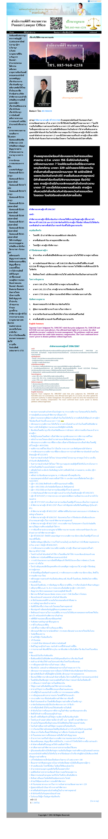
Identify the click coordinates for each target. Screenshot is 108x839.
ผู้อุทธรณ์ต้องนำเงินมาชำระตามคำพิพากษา (49, 787)
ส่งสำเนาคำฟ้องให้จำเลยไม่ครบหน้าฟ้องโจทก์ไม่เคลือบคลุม (55, 662)
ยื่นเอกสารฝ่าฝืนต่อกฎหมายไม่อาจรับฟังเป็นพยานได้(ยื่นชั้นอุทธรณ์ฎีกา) (60, 763)
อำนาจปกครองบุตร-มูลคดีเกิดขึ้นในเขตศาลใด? (50, 769)
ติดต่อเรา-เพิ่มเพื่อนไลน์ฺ (63, 32)
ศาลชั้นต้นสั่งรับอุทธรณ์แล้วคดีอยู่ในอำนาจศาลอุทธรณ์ (53, 790)
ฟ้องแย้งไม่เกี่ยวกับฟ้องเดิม (42, 655)
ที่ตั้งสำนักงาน (29, 32)
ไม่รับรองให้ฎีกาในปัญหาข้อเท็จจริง (45, 797)
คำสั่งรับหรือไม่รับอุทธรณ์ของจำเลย (45, 793)
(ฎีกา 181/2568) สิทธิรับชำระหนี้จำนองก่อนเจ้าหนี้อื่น (52, 484)
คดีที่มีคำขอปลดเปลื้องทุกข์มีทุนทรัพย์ (46, 619)
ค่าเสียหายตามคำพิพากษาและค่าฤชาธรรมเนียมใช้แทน (54, 747)
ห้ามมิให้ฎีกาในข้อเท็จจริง (41, 637)
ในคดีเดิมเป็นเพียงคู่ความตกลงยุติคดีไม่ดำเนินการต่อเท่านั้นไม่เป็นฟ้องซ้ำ (61, 680)
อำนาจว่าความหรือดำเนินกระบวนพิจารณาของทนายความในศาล (58, 738)
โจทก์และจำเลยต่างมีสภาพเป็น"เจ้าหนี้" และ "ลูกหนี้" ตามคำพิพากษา (59, 720)
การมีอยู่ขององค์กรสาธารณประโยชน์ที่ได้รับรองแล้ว (52, 695)
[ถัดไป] (36, 803)
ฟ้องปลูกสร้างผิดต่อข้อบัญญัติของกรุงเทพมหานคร (51, 609)
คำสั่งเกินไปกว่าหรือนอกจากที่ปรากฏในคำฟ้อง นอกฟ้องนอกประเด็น (59, 711)
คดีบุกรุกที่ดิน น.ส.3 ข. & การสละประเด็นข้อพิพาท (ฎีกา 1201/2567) (58, 588)
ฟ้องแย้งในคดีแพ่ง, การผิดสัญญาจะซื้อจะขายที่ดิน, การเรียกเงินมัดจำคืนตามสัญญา (65, 585)
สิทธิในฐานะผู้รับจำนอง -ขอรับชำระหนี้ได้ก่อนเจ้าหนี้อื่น (53, 646)
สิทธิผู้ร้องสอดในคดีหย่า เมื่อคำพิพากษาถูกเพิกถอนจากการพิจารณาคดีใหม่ (61, 436)
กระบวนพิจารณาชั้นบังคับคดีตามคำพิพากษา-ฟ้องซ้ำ (52, 698)
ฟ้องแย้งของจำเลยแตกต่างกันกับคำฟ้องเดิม (49, 597)
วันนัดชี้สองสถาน (38, 634)
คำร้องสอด (35, 640)
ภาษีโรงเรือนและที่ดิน (40, 625)
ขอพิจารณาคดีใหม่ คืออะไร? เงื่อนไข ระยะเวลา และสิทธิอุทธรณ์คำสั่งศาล (61, 449)
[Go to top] (94, 801)
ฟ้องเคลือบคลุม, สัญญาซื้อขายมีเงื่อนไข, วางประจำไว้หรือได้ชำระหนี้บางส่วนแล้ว (64, 741)
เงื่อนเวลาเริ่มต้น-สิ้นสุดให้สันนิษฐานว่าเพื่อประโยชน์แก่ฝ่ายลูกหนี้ (57, 732)
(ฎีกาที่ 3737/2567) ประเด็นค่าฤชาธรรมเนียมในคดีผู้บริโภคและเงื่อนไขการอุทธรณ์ (64, 502)
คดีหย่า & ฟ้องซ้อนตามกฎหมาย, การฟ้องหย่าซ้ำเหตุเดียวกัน (55, 475)
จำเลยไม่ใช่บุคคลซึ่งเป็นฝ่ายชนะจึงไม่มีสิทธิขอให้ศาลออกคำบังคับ (58, 723)
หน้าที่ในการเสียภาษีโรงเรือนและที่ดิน (47, 628)
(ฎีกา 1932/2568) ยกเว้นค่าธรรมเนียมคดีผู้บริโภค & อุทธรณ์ (55, 490)
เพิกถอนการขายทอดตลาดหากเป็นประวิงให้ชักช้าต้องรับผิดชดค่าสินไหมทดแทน (64, 671)
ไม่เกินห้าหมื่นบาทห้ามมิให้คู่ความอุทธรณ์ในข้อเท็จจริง (53, 726)
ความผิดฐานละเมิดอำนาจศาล (43, 603)
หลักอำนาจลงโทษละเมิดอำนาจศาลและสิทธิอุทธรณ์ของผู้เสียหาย (58, 439)
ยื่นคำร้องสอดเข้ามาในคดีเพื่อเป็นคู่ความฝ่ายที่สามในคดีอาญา (56, 701)
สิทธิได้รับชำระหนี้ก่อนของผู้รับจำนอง (46, 714)
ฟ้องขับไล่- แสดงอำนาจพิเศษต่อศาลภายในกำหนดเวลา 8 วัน (55, 668)
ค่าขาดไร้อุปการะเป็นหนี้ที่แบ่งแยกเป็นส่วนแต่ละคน (52, 689)
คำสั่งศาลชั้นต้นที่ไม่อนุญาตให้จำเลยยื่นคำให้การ (51, 744)
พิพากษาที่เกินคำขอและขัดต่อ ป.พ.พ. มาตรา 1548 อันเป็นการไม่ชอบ (58, 594)
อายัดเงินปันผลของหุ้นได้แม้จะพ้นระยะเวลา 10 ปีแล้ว (52, 705)
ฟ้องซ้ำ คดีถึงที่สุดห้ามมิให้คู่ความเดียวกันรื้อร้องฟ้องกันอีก (55, 717)
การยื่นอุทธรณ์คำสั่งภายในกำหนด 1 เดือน (48, 665)
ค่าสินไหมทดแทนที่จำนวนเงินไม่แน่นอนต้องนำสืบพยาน (53, 600)
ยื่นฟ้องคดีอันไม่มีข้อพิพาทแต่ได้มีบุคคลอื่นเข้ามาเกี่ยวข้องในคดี (57, 658)
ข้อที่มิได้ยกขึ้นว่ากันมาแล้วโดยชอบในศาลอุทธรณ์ (51, 606)
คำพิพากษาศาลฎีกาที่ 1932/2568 (47, 120)
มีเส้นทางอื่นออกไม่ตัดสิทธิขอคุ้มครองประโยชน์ (50, 778)
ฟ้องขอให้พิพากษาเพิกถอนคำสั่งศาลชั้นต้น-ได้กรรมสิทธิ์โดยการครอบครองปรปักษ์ (64, 677)
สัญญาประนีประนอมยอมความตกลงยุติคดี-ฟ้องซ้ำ (51, 591)
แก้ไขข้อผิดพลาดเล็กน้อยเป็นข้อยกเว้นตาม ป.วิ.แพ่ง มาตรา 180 (57, 760)
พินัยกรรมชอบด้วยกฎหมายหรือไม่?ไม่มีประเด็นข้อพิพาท (54, 775)
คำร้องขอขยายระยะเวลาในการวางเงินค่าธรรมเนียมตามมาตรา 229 (59, 784)
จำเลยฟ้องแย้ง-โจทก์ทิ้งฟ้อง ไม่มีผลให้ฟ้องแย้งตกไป (52, 766)
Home (11, 32)
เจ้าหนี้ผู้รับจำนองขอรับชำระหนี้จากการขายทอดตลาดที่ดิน (55, 692)
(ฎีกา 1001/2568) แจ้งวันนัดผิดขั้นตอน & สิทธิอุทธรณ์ (52, 487)
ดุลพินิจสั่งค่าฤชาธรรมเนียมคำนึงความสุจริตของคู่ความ (54, 772)
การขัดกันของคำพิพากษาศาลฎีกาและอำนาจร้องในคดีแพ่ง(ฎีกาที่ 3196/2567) (62, 493)
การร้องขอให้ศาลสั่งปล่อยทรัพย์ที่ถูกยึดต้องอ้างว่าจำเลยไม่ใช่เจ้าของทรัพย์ (61, 729)
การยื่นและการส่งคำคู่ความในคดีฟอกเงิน (48, 683)
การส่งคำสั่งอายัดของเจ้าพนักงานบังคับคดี (48, 643)
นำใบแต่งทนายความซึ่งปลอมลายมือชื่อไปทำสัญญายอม (54, 735)
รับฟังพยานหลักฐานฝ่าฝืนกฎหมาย (45, 622)
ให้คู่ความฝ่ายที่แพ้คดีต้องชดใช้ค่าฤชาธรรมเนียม (51, 686)
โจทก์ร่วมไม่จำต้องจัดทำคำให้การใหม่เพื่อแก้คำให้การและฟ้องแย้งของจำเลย (63, 554)
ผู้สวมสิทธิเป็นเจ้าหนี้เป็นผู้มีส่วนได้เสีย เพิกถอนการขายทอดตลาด (57, 674)
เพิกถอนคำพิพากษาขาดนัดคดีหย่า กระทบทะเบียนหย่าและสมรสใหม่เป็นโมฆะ (63, 631)
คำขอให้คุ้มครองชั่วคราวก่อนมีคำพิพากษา (48, 781)
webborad (93, 32)
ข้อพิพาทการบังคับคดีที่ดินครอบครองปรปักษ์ (49, 557)
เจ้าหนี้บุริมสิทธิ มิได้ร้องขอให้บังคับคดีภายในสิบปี (51, 708)
